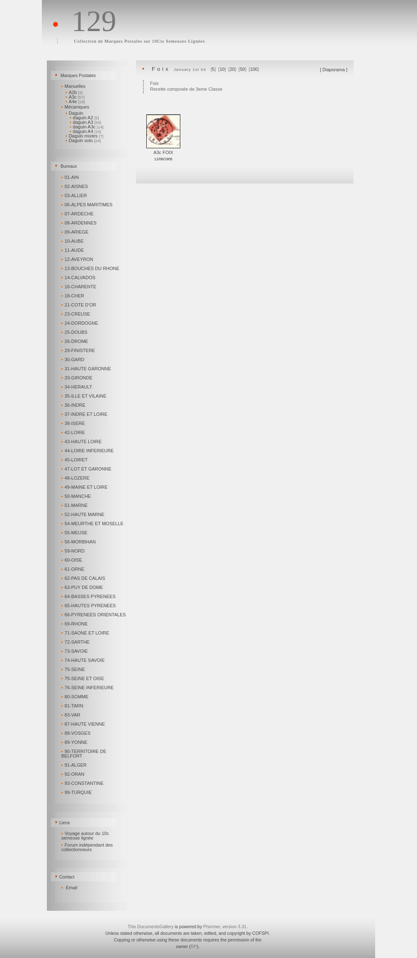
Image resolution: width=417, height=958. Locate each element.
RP (194, 946)
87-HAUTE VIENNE (83, 724)
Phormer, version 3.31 (224, 926)
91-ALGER (74, 765)
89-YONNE (75, 742)
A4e (75, 101)
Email (72, 887)
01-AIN (70, 177)
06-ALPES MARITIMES (87, 204)
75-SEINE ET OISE (83, 678)
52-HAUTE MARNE (83, 514)
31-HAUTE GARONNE (86, 368)
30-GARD (73, 359)
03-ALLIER (74, 195)
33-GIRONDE (77, 377)
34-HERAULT (77, 386)
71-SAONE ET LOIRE (85, 632)
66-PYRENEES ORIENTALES (94, 614)
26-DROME (75, 341)
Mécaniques (75, 106)
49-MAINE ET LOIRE (85, 487)
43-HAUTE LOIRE (82, 441)
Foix (161, 69)
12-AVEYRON (78, 259)
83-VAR (71, 714)
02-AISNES (75, 186)
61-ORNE (73, 569)
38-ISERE (73, 423)
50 (242, 69)
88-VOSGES (76, 733)
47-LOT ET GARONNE (86, 468)
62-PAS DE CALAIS (83, 578)
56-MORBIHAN (79, 541)
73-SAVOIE (75, 651)
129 (93, 21)
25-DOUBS (75, 332)
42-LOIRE (73, 432)
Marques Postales (78, 75)
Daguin (75, 113)
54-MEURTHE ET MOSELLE (93, 523)
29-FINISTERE (78, 350)
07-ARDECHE (78, 213)
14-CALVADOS (79, 277)
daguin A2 (84, 117)
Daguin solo (83, 140)
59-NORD (73, 550)
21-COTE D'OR (79, 304)
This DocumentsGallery (151, 926)
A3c (75, 96)
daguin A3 (85, 122)
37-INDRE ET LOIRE (85, 414)
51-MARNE (75, 505)
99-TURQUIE (77, 792)
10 (222, 69)
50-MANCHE (76, 496)
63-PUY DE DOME (82, 587)
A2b (73, 92)
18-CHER (73, 295)
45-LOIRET (75, 459)
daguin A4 (85, 131)
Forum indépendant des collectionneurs (87, 847)
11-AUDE (73, 250)
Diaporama (333, 69)
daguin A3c (87, 126)
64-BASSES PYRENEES (89, 596)
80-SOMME (75, 696)
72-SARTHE (76, 641)
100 (253, 69)
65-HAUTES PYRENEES (89, 605)
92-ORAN (73, 774)
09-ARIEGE (75, 231)
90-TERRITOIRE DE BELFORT (84, 753)
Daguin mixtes (84, 135)
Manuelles (74, 86)
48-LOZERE (76, 477)
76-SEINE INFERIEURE (88, 687)
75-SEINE (73, 669)
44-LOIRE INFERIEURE (88, 450)
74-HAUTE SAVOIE (83, 660)
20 (232, 69)
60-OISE (72, 559)
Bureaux (69, 166)
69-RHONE (75, 623)
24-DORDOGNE (80, 323)
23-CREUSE (76, 313)
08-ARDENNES (79, 222)
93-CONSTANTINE (83, 783)
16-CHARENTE (79, 286)
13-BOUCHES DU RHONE (91, 268)
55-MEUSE (75, 532)
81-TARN (73, 705)
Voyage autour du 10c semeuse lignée (85, 835)
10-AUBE (73, 241)
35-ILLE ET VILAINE (84, 395)
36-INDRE (74, 405)
